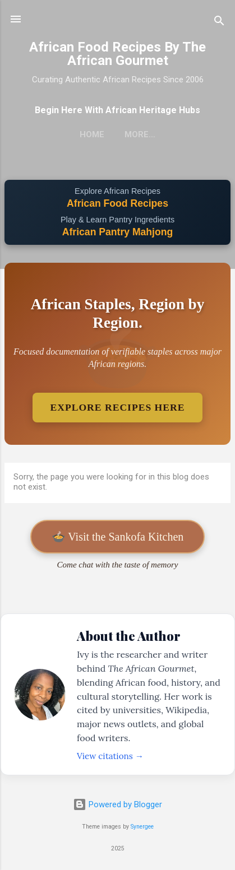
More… (140, 134)
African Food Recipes (117, 203)
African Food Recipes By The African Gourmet (117, 53)
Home (92, 134)
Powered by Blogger (117, 804)
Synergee (142, 826)
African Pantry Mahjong (117, 232)
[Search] (219, 23)
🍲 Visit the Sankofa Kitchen (118, 537)
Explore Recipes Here (117, 407)
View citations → (110, 756)
